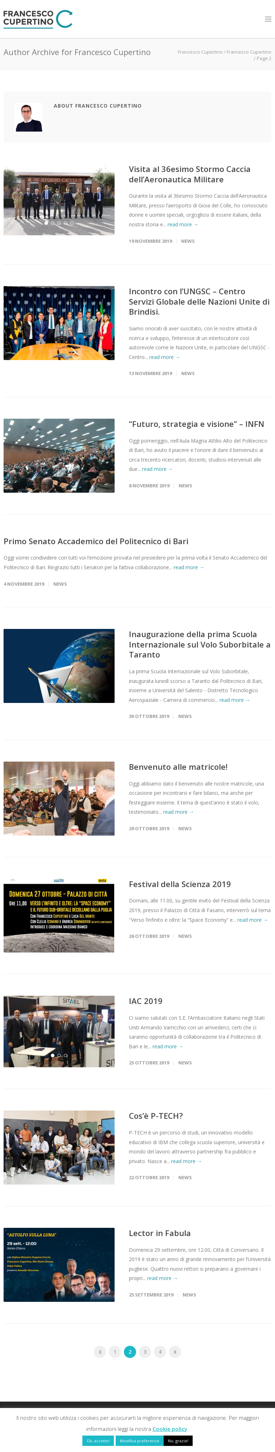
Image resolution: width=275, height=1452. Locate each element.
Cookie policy (170, 1428)
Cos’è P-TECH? (156, 1118)
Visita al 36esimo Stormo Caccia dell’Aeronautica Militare (190, 173)
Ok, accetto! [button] (98, 1440)
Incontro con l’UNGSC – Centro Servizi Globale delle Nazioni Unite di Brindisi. (199, 301)
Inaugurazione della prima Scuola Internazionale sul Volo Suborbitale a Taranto (200, 644)
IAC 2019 (146, 1000)
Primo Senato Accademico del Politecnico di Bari (96, 541)
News (188, 241)
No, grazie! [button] (178, 1440)
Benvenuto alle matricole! (178, 766)
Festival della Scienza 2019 (180, 883)
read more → (183, 224)
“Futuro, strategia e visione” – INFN (196, 423)
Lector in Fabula (160, 1235)
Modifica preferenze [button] (139, 1440)
